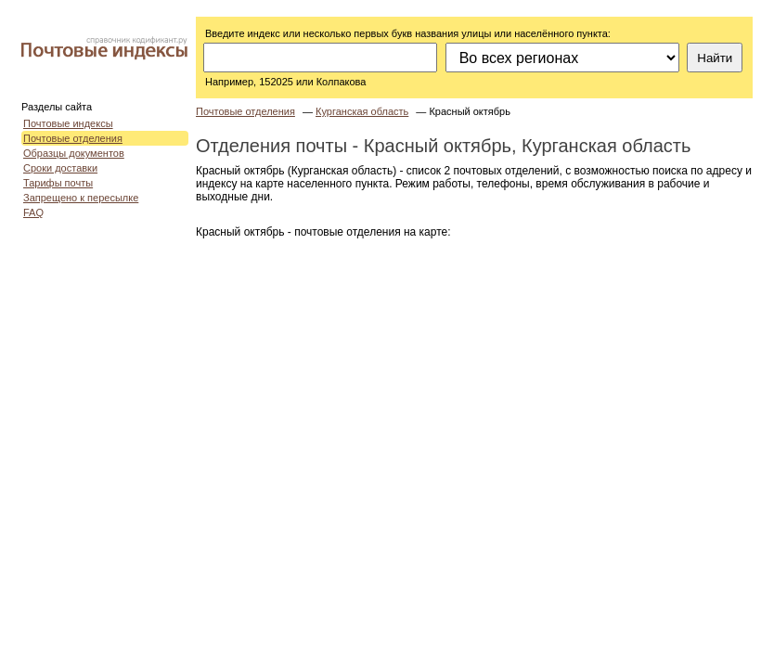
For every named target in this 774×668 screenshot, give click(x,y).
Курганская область (362, 111)
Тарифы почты (58, 182)
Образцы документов (73, 153)
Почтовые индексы (68, 123)
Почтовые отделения (73, 138)
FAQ (33, 212)
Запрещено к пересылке (80, 197)
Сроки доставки (60, 167)
